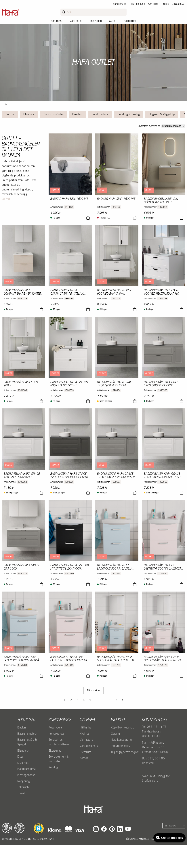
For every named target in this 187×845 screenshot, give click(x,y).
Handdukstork (99, 114)
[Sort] (173, 126)
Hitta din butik (137, 3)
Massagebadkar (26, 775)
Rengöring (23, 781)
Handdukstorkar (27, 768)
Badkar (9, 114)
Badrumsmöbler (53, 114)
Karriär (84, 758)
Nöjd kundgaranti (121, 739)
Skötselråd (55, 750)
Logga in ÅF (178, 3)
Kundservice (119, 3)
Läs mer (6, 198)
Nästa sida (93, 690)
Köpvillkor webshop (122, 727)
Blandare (29, 114)
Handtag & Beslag (128, 114)
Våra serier (76, 20)
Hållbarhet (130, 20)
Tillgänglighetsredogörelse (126, 752)
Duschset (23, 762)
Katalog (53, 767)
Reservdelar (56, 727)
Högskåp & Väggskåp (162, 114)
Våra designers (89, 745)
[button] (39, 828)
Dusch (21, 756)
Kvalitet (84, 733)
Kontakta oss (56, 733)
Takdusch (23, 787)
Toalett (21, 793)
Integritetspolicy (120, 745)
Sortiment (56, 20)
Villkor (118, 719)
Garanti (115, 733)
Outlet (112, 20)
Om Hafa (153, 3)
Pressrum (85, 752)
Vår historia (87, 739)
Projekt (165, 3)
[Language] (173, 825)
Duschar (77, 114)
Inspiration (96, 20)
